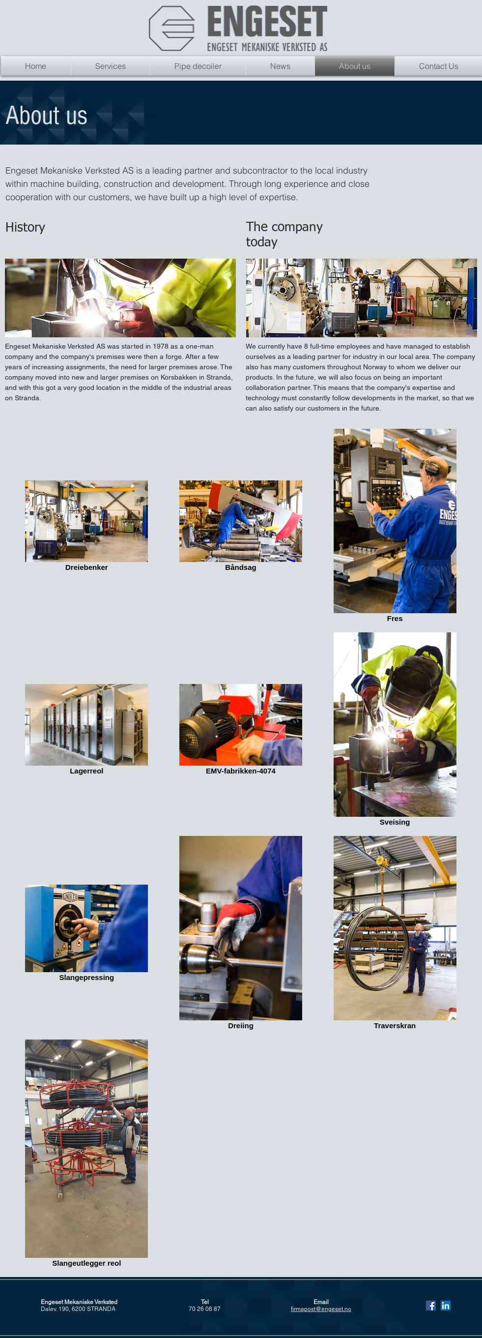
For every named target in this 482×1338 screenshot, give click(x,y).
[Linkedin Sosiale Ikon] (446, 1305)
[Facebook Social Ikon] (431, 1305)
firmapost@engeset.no (321, 1309)
